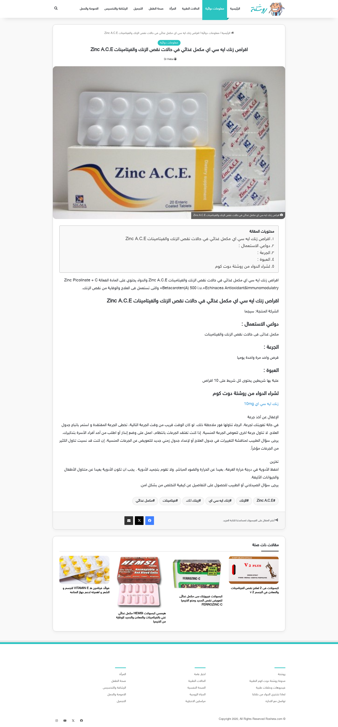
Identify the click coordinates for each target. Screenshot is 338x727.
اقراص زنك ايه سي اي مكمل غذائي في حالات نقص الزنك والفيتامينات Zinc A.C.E (197, 239)
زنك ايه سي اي (219, 501)
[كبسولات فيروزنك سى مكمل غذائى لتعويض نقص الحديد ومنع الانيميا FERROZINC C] (197, 574)
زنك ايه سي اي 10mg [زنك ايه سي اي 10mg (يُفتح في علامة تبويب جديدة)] (261, 404)
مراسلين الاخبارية (196, 701)
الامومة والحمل (89, 9)
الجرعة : (263, 253)
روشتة (281, 674)
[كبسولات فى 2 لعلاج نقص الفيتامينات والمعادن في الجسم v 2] (254, 570)
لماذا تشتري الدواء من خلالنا (268, 694)
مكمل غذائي (144, 501)
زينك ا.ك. (192, 501)
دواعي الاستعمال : (254, 246)
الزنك (243, 501)
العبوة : (263, 259)
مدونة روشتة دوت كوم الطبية (267, 681)
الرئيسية (235, 9)
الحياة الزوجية (198, 694)
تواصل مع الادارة (275, 701)
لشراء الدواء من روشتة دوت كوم (242, 266)
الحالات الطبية (190, 9)
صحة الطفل (156, 9)
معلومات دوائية (214, 9)
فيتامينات (169, 501)
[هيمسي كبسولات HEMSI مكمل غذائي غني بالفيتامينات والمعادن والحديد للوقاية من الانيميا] (141, 582)
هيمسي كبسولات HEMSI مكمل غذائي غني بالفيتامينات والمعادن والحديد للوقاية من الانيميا (141, 618)
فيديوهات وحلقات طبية (270, 688)
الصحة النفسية (196, 688)
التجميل (138, 9)
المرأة (172, 9)
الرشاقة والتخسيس (115, 9)
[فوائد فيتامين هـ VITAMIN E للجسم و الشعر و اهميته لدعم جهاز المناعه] (84, 570)
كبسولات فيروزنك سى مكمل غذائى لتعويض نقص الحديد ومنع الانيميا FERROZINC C (200, 601)
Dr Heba (168, 59)
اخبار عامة (200, 674)
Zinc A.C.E (265, 501)
